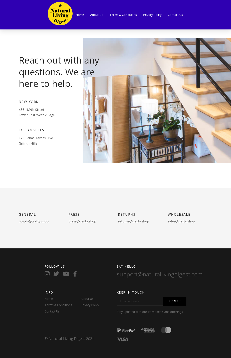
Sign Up (175, 301)
